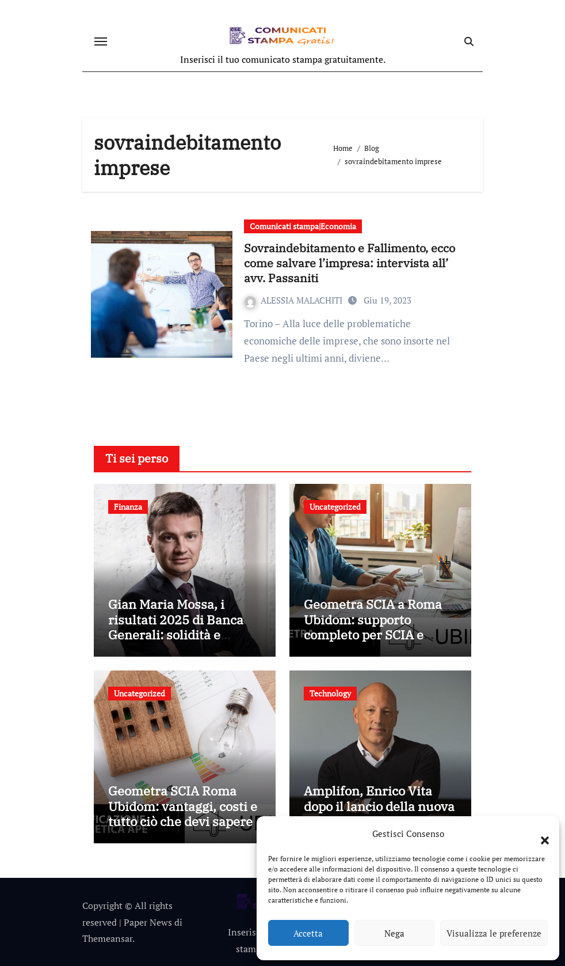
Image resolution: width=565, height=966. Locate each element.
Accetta (308, 933)
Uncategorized (335, 506)
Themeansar (107, 938)
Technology (330, 693)
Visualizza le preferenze (493, 933)
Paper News (148, 922)
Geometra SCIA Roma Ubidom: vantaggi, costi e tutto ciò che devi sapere (182, 805)
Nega (394, 933)
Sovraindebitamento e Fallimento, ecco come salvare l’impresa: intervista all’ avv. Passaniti (349, 263)
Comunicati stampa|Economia (303, 226)
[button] (539, 833)
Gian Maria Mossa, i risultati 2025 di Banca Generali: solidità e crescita (175, 627)
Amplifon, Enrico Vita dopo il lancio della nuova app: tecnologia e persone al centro (379, 813)
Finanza (128, 506)
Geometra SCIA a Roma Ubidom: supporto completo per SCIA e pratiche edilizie (373, 627)
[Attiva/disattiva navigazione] (100, 41)
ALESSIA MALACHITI (295, 300)
